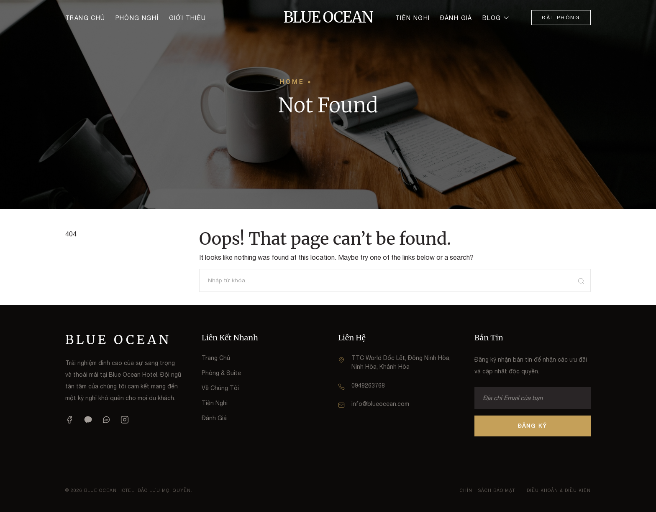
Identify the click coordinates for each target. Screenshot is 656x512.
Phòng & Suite (221, 373)
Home (292, 82)
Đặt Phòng (561, 17)
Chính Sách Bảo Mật (487, 490)
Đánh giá (456, 18)
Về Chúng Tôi (220, 388)
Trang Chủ (216, 358)
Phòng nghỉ (137, 18)
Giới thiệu (187, 18)
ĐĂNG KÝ (532, 426)
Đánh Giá (214, 418)
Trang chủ (85, 18)
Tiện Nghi (215, 403)
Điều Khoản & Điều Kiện (559, 490)
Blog (491, 18)
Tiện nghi (412, 18)
